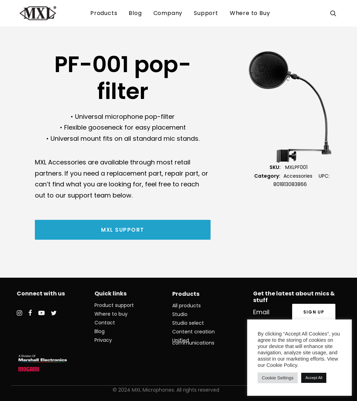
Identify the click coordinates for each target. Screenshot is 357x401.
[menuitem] (103, 13)
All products (186, 305)
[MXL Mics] (29, 13)
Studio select (188, 322)
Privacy (103, 340)
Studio (180, 314)
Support (206, 13)
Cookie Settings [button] (278, 377)
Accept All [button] (313, 378)
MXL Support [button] (122, 229)
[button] (335, 13)
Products (103, 13)
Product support (114, 305)
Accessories (297, 175)
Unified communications (193, 341)
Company (168, 13)
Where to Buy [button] (250, 13)
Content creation (193, 331)
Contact (104, 322)
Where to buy (111, 313)
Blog (135, 13)
